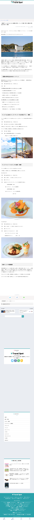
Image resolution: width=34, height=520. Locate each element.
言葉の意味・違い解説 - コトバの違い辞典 (24, 514)
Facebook (15, 362)
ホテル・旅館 (8, 301)
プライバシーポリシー (19, 497)
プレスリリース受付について (17, 498)
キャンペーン (7, 429)
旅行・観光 (7, 419)
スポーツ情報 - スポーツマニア (23, 505)
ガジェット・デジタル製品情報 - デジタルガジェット (17, 509)
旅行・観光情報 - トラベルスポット (22, 506)
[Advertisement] (17, 11)
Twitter (12, 362)
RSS (21, 362)
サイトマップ (26, 498)
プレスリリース (7, 436)
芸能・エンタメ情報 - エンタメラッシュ (24, 502)
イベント (13, 301)
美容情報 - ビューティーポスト (11, 505)
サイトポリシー (27, 497)
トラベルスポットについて (9, 497)
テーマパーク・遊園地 (9, 423)
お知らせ (6, 440)
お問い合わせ (8, 498)
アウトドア (7, 425)
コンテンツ (7, 434)
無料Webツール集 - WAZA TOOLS (9, 514)
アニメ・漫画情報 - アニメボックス (10, 502)
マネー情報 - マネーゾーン (10, 506)
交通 (5, 417)
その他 (6, 438)
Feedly (18, 362)
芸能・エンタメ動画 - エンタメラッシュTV (17, 510)
